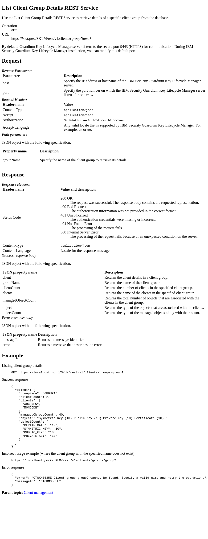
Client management (38, 509)
